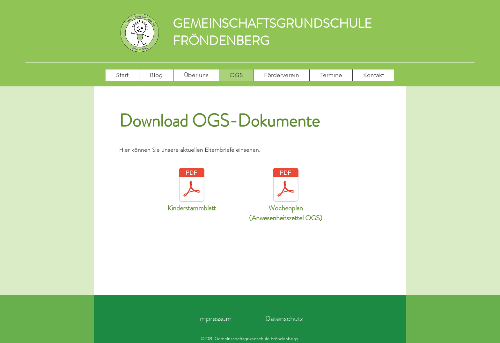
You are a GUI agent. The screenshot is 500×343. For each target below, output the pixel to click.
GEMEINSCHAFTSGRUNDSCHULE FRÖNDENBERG (272, 32)
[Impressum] (215, 319)
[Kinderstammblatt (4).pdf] (191, 185)
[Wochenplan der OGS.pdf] (285, 185)
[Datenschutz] (284, 319)
